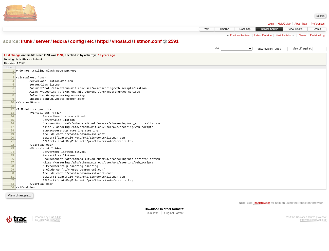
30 (12, 193)
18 (12, 141)
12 (12, 116)
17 (12, 137)
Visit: (217, 48)
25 (12, 172)
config (77, 41)
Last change (12, 55)
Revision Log (317, 35)
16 (12, 133)
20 (12, 150)
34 (12, 210)
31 (12, 197)
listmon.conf (148, 41)
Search (317, 29)
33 (12, 206)
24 (12, 167)
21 (12, 154)
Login (271, 23)
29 (12, 189)
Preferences (318, 23)
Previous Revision (240, 35)
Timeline (224, 29)
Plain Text (151, 237)
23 (12, 163)
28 (12, 185)
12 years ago (106, 55)
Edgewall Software (49, 244)
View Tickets (295, 29)
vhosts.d (121, 41)
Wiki (206, 29)
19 (12, 146)
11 (12, 112)
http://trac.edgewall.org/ (313, 244)
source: (11, 41)
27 (12, 180)
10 (12, 108)
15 (12, 128)
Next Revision (283, 35)
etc (90, 41)
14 (12, 124)
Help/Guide (284, 23)
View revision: (265, 48)
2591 (173, 41)
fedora (60, 41)
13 (12, 120)
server (42, 41)
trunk (26, 41)
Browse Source (269, 29)
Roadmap (245, 29)
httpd (103, 41)
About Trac (301, 23)
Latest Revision (262, 35)
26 (12, 176)
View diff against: (309, 48)
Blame (302, 35)
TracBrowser (261, 227)
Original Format (174, 237)
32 (12, 202)
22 (12, 159)
